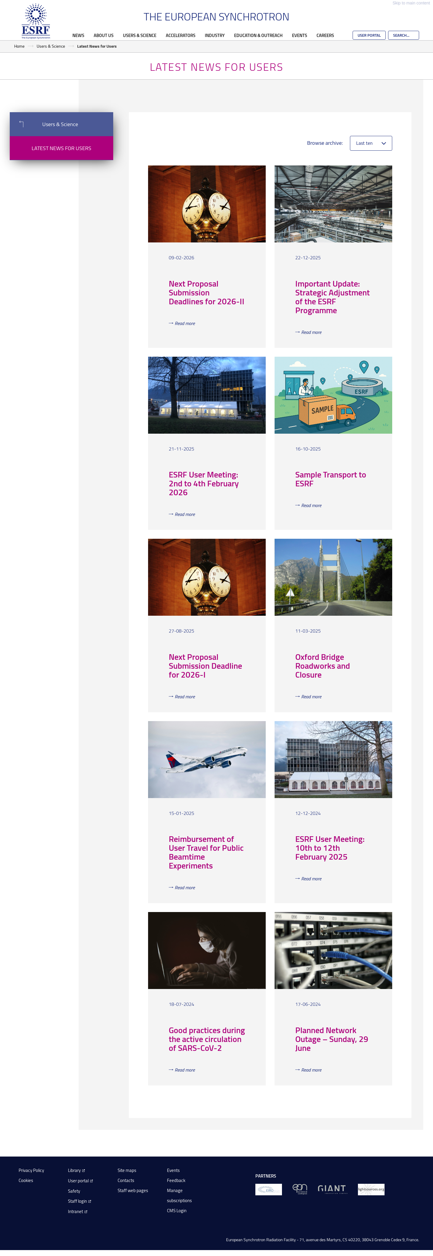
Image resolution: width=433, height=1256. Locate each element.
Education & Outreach (258, 35)
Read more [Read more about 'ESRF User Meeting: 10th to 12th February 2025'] (311, 878)
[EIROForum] (268, 1189)
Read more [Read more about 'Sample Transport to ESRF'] (311, 505)
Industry (215, 35)
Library (74, 1170)
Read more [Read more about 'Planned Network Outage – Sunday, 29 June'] (311, 1070)
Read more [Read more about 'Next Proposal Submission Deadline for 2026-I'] (185, 696)
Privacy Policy (31, 1170)
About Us (103, 35)
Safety (74, 1191)
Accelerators (180, 35)
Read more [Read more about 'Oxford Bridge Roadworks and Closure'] (311, 696)
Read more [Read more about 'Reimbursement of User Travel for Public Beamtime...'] (185, 887)
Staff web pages (133, 1190)
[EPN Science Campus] (300, 1189)
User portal (78, 1181)
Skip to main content (411, 3)
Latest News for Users (61, 148)
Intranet (75, 1211)
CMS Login (177, 1210)
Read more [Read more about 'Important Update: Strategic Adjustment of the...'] (311, 332)
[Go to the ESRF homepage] (36, 21)
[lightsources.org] (371, 1189)
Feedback (176, 1180)
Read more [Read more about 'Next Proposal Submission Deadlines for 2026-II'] (185, 323)
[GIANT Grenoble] (332, 1189)
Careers (325, 35)
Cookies (26, 1180)
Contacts (126, 1180)
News (78, 35)
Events (299, 35)
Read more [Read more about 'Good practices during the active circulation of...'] (185, 1070)
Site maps (127, 1170)
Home (19, 46)
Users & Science (139, 35)
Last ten (364, 143)
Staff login (77, 1201)
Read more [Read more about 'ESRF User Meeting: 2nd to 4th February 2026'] (185, 514)
